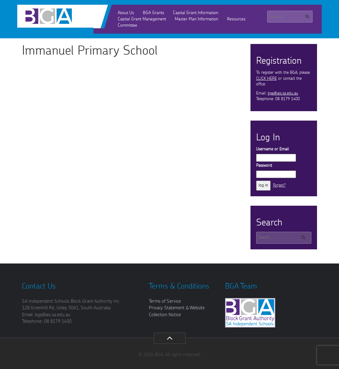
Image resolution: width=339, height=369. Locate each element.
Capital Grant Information (195, 13)
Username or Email (272, 149)
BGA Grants (153, 13)
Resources (236, 19)
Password (264, 166)
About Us (126, 13)
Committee (127, 25)
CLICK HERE (266, 79)
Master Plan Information (196, 19)
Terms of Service (165, 301)
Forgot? (279, 185)
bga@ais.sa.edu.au (283, 93)
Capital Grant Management (142, 19)
